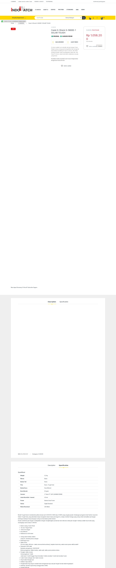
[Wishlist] (93, 17)
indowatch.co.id (16, 566)
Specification (64, 235)
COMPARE (13, 1)
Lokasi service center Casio (25, 1)
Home (12, 23)
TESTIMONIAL (49, 1)
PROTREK (61, 9)
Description (52, 235)
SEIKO (83, 9)
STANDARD (70, 9)
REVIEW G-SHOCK (39, 1)
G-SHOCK (38, 9)
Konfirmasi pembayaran (99, 1)
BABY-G (46, 9)
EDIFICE (53, 9)
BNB (77, 9)
